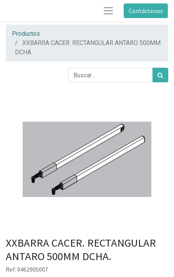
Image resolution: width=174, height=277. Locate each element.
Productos (26, 33)
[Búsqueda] (160, 75)
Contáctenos (146, 11)
